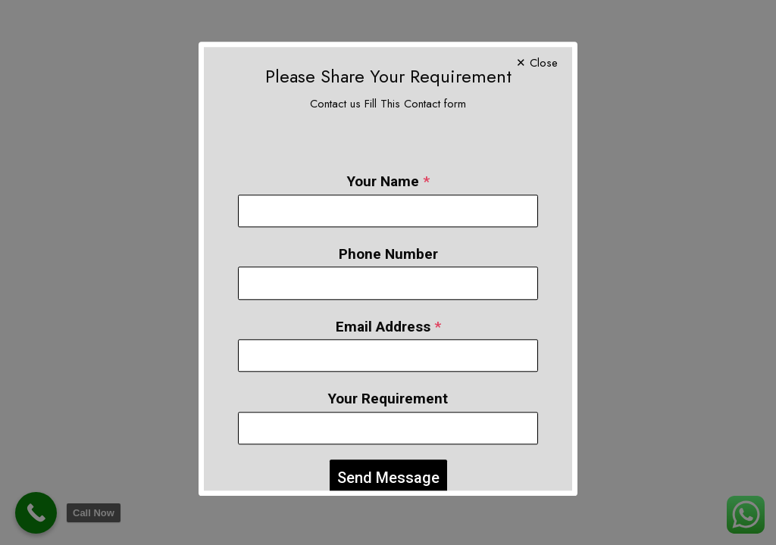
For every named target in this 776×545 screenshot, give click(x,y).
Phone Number (388, 239)
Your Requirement (388, 385)
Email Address (388, 312)
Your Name (388, 167)
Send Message (388, 463)
